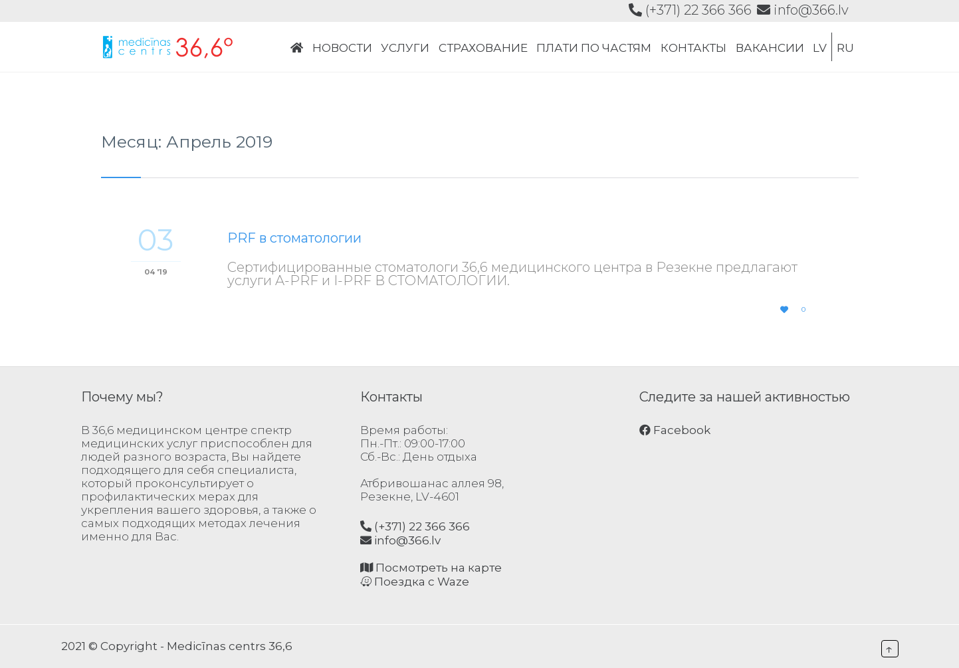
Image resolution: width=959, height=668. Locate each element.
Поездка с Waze (414, 581)
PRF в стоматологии (294, 238)
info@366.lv (803, 10)
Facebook (674, 430)
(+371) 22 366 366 (690, 10)
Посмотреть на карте (431, 567)
